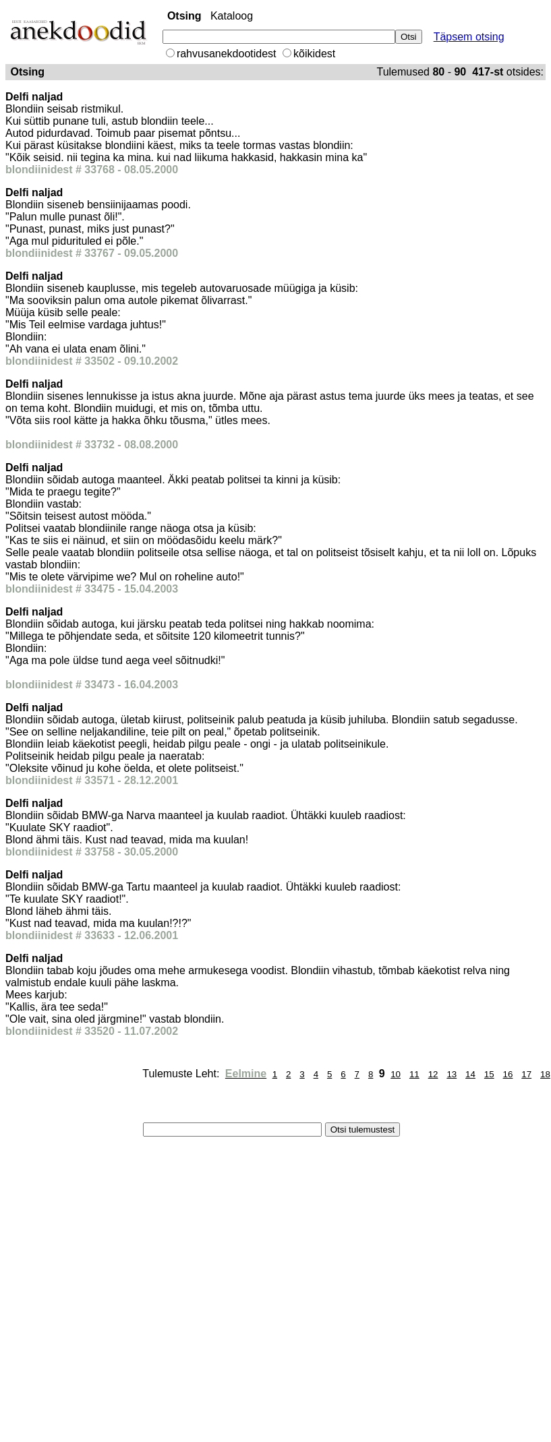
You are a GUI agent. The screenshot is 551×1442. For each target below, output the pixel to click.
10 (395, 1074)
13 (451, 1074)
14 (470, 1074)
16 (508, 1074)
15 (489, 1074)
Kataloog (231, 16)
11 (414, 1074)
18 (545, 1074)
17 (526, 1074)
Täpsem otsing (469, 36)
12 (433, 1074)
